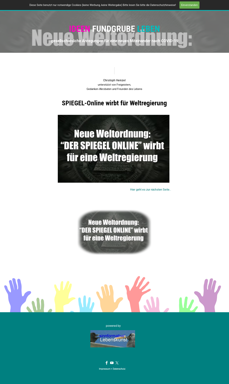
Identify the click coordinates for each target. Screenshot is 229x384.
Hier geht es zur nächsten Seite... (150, 189)
